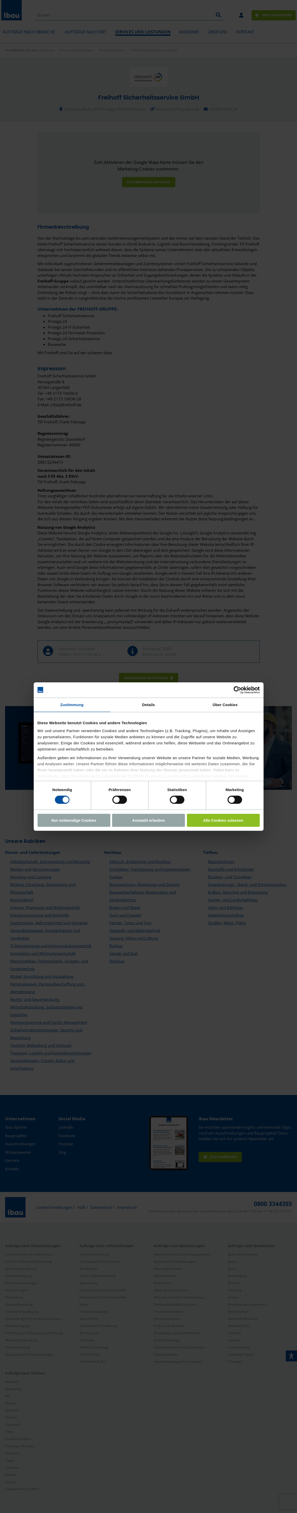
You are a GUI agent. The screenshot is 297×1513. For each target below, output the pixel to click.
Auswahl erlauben (148, 820)
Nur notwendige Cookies (73, 820)
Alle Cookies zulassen (223, 820)
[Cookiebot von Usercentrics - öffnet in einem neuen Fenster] (237, 690)
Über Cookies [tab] (225, 704)
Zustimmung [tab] (72, 704)
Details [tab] (148, 704)
